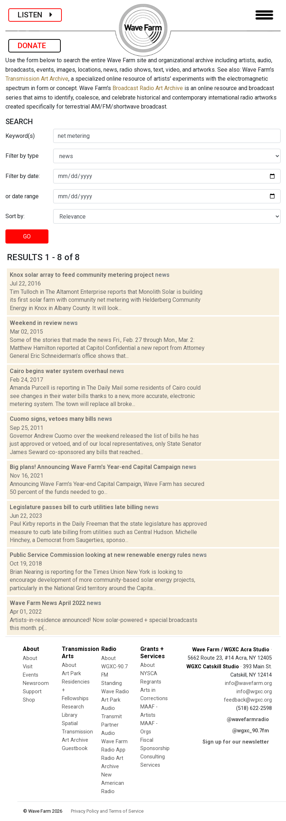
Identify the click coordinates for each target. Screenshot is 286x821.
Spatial (70, 723)
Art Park (71, 673)
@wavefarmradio (248, 719)
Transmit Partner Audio (111, 725)
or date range (22, 196)
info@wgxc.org (254, 692)
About (30, 658)
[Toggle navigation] (264, 15)
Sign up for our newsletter (235, 742)
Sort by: (15, 216)
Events (30, 675)
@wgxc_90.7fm (250, 731)
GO (27, 236)
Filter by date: (22, 176)
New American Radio (112, 783)
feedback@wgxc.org (248, 700)
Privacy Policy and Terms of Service (107, 811)
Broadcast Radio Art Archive (147, 88)
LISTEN (35, 14)
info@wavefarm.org (248, 683)
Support (32, 692)
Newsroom (36, 683)
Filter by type (22, 155)
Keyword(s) (20, 135)
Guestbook (74, 748)
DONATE (34, 45)
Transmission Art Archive (36, 78)
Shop (29, 700)
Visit (28, 667)
